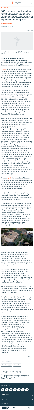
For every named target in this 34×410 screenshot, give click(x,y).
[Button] (30, 30)
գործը (10, 178)
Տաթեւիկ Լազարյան (6, 23)
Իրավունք (4, 8)
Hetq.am (3, 69)
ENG (21, 408)
